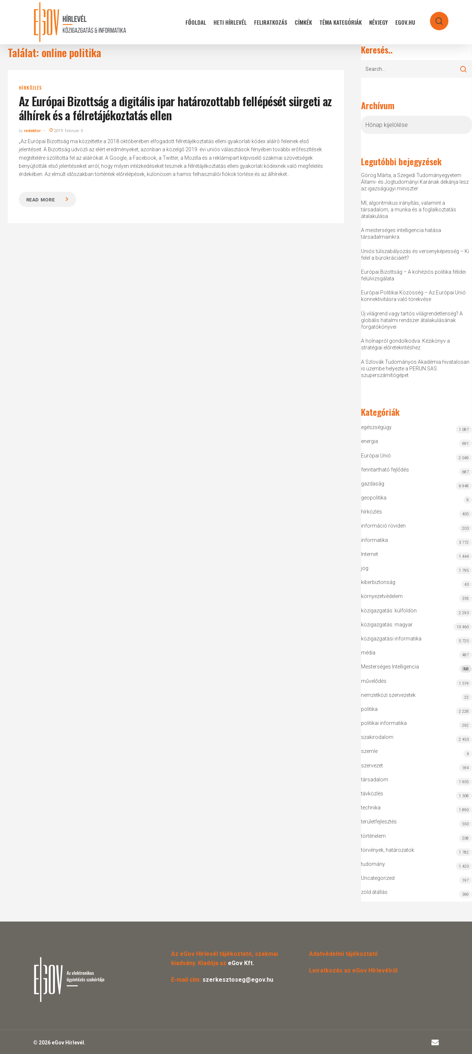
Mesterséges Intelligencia (416, 668)
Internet (369, 554)
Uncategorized (378, 878)
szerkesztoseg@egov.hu (237, 979)
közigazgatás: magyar (387, 625)
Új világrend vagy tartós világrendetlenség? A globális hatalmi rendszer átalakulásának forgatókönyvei (412, 320)
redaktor (32, 130)
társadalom (374, 779)
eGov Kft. (241, 963)
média (368, 653)
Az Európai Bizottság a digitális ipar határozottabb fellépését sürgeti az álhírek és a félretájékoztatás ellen (175, 108)
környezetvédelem (382, 596)
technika (371, 808)
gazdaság (372, 484)
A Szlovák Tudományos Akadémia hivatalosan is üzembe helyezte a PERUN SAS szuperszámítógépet (415, 368)
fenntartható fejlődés (385, 470)
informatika (374, 540)
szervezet (372, 765)
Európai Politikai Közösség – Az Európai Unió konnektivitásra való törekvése (413, 296)
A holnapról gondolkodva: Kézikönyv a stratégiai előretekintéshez (405, 344)
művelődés (373, 681)
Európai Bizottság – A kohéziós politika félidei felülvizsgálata (413, 275)
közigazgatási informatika (391, 639)
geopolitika (373, 498)
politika (369, 709)
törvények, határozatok (387, 850)
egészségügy (376, 427)
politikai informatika (384, 723)
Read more (40, 200)
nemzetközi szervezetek (388, 695)
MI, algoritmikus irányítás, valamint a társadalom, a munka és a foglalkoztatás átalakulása (408, 209)
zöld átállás (374, 892)
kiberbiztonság (378, 582)
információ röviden (383, 526)
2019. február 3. (66, 130)
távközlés (372, 793)
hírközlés (30, 88)
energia (369, 441)
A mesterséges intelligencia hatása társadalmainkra (401, 233)
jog (364, 568)
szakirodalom (377, 737)
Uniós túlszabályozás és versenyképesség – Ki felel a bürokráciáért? (415, 254)
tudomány (373, 864)
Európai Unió (376, 456)
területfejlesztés (379, 822)
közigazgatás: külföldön (389, 611)
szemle (369, 751)
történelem (373, 836)
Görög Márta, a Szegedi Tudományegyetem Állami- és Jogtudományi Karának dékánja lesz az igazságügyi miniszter (415, 181)
